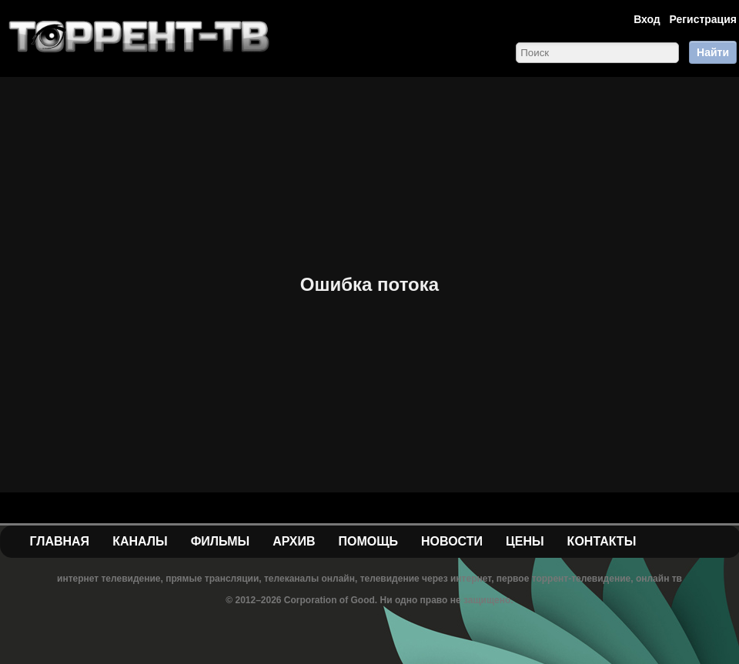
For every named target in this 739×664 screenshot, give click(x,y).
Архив (294, 541)
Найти (713, 52)
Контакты (602, 541)
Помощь (368, 541)
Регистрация (703, 19)
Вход (647, 19)
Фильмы (220, 541)
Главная (60, 541)
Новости (452, 541)
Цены (525, 541)
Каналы (140, 541)
